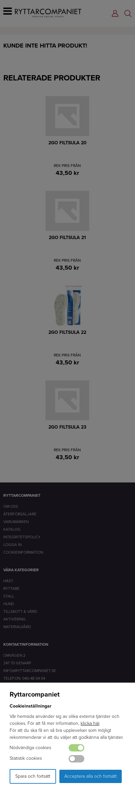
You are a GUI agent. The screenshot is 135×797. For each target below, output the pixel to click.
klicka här (90, 723)
